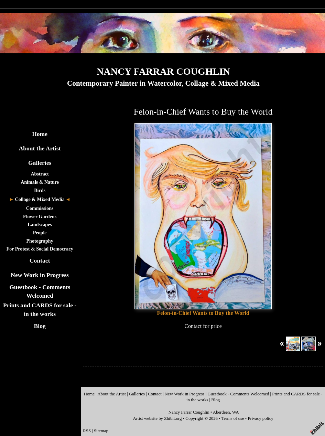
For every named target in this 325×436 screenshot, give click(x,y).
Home (39, 133)
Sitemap (101, 430)
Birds (39, 190)
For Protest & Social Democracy (40, 249)
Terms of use (232, 418)
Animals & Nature (40, 182)
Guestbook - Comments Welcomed (238, 394)
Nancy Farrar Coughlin (189, 412)
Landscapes (40, 224)
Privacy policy (260, 418)
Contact (40, 260)
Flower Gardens (39, 216)
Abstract (39, 174)
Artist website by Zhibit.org (157, 418)
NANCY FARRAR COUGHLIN (163, 71)
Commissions (40, 208)
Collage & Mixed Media (39, 199)
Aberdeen (221, 412)
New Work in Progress (40, 275)
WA (235, 412)
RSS (87, 430)
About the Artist (40, 148)
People (40, 232)
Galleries (39, 162)
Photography (39, 241)
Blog (40, 325)
